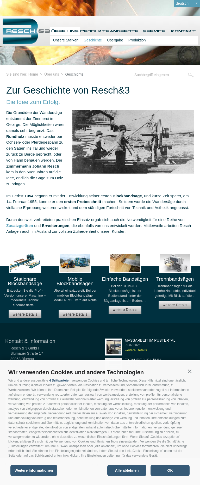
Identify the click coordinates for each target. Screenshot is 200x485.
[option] (25, 288)
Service (154, 31)
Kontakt (183, 31)
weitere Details (25, 314)
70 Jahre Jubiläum (143, 360)
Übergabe (115, 40)
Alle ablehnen (127, 470)
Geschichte (93, 40)
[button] (190, 371)
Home (33, 74)
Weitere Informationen (34, 470)
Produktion (137, 40)
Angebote (124, 31)
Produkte (94, 31)
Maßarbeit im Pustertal (150, 340)
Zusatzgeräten (19, 225)
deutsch (182, 3)
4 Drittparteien (59, 380)
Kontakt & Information (30, 341)
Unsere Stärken (65, 40)
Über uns (65, 31)
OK (170, 470)
